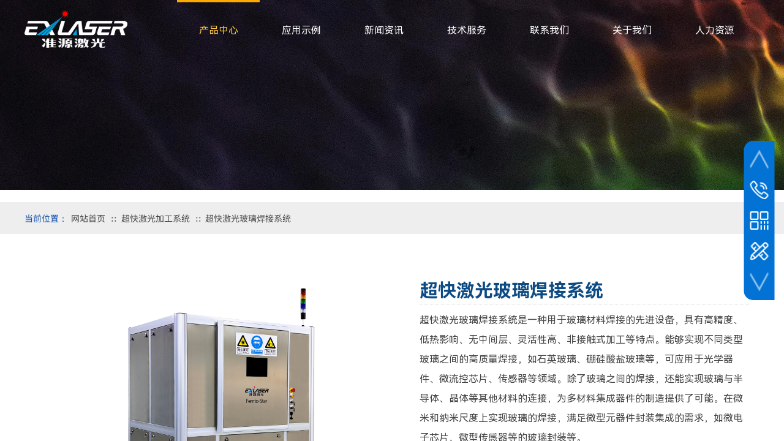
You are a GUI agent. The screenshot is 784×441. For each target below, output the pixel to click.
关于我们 (632, 30)
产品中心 (218, 30)
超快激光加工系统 (155, 218)
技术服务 (466, 30)
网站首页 (88, 218)
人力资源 (714, 30)
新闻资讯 (384, 30)
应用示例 (301, 30)
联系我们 (549, 30)
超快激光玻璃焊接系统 (248, 218)
